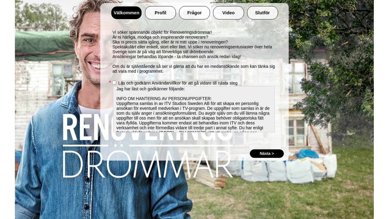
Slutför (262, 12)
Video (228, 12)
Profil (160, 12)
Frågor (194, 12)
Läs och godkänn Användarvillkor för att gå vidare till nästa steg (174, 83)
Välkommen (126, 12)
